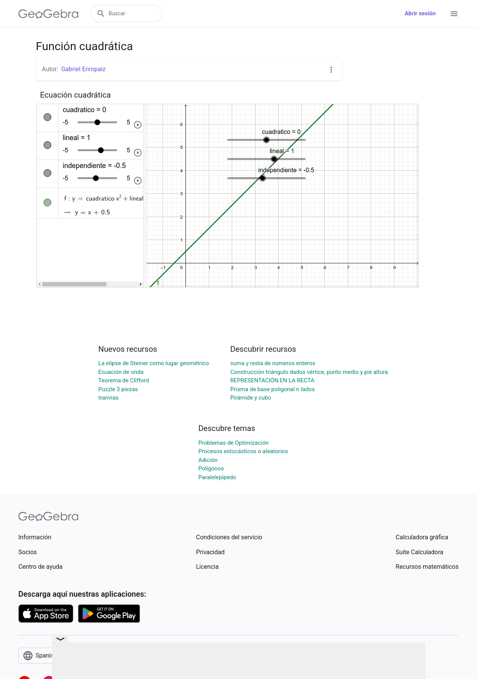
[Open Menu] (454, 13)
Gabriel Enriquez (83, 69)
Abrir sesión (420, 13)
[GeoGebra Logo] (48, 13)
